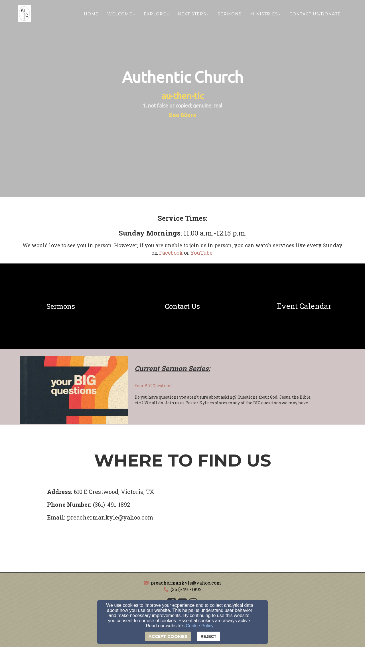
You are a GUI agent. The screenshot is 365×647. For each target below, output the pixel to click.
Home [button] (91, 16)
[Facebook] (171, 252)
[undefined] (61, 306)
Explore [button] (156, 16)
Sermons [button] (230, 16)
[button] (182, 115)
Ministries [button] (265, 16)
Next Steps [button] (193, 16)
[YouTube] (201, 252)
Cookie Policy (200, 625)
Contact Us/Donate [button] (315, 16)
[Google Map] (277, 529)
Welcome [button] (121, 16)
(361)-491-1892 (186, 589)
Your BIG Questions (154, 385)
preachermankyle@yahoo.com (186, 583)
